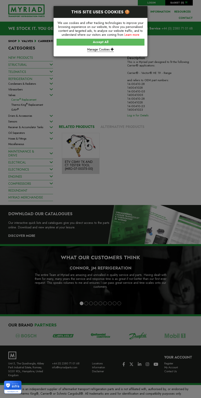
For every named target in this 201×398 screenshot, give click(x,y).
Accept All (100, 42)
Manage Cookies (100, 49)
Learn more (131, 34)
